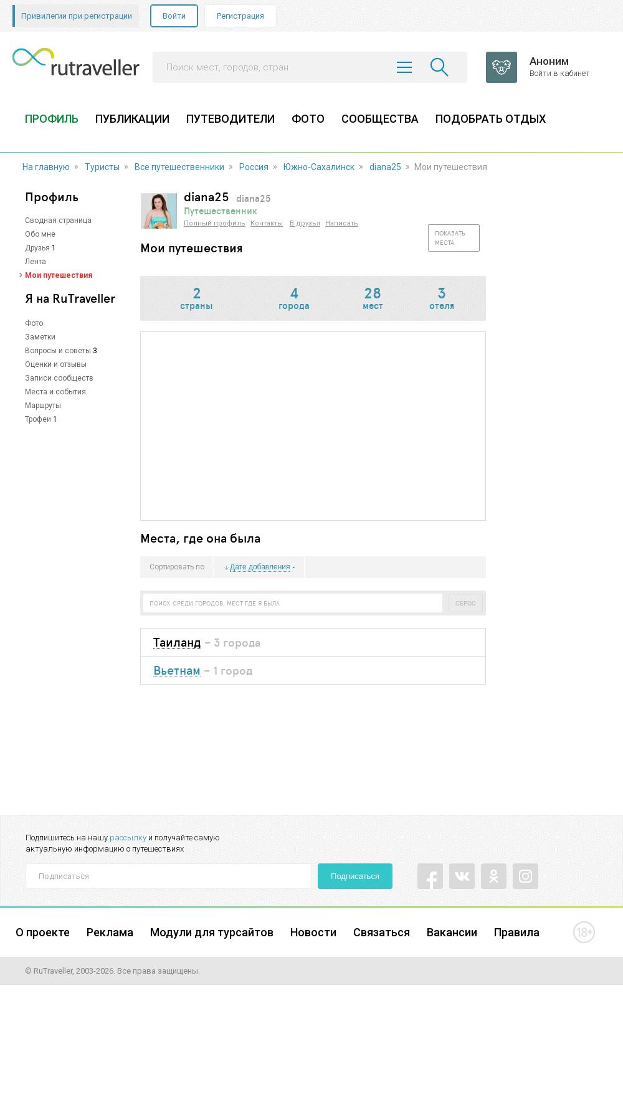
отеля (442, 299)
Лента (35, 261)
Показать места (450, 238)
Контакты (266, 223)
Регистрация (240, 16)
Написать (341, 223)
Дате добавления (260, 567)
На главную (46, 167)
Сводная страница (58, 220)
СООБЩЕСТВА (380, 118)
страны (196, 299)
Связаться (381, 932)
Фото (34, 323)
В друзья (305, 223)
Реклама (110, 932)
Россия (254, 167)
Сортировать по (177, 567)
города (294, 299)
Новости (313, 932)
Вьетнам (177, 670)
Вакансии (452, 932)
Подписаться (355, 876)
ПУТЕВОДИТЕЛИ (230, 118)
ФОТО (308, 118)
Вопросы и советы (58, 350)
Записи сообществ (59, 378)
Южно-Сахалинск (318, 167)
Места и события (55, 391)
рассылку (128, 837)
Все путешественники (179, 167)
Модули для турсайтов (211, 932)
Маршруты (43, 405)
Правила (517, 932)
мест (372, 299)
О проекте (43, 932)
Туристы (102, 167)
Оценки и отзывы (56, 364)
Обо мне (40, 234)
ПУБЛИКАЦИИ (132, 118)
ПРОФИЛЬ (51, 118)
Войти (174, 16)
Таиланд (177, 642)
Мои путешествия (58, 275)
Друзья (37, 248)
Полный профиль (214, 223)
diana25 (385, 167)
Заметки (40, 337)
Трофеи (38, 419)
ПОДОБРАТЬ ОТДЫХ (490, 118)
